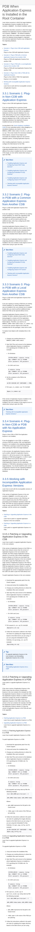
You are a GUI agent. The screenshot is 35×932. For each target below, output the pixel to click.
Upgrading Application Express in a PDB (15, 723)
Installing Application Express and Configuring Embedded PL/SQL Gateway (17, 172)
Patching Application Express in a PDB (15, 718)
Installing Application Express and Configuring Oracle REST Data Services (17, 164)
